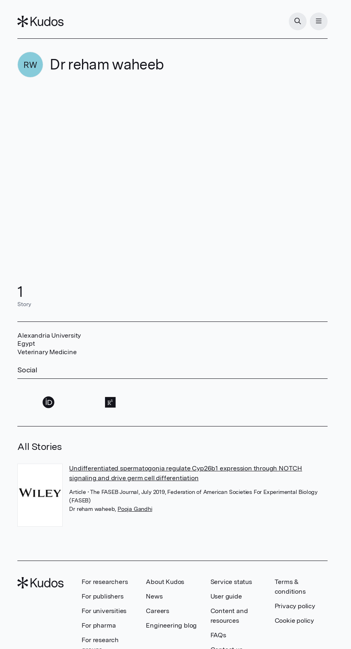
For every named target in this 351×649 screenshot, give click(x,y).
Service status (231, 582)
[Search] (298, 21)
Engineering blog (171, 625)
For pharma (99, 625)
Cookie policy (294, 620)
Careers (157, 611)
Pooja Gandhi (135, 509)
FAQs (218, 635)
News (154, 596)
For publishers (102, 596)
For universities (104, 611)
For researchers (105, 582)
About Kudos (165, 582)
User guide (226, 596)
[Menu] (319, 21)
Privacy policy (295, 606)
